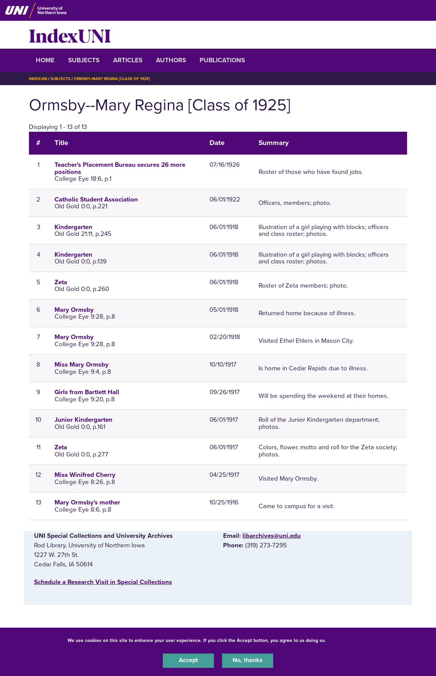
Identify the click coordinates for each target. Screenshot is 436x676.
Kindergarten (73, 227)
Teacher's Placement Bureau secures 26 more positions (119, 168)
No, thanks (247, 660)
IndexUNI (70, 34)
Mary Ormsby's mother (87, 502)
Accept (188, 660)
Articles (127, 60)
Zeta (60, 282)
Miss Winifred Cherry (84, 475)
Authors (171, 60)
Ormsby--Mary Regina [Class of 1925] (115, 78)
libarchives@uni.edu (272, 536)
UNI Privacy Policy (349, 640)
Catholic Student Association (96, 199)
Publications (222, 60)
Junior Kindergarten (83, 419)
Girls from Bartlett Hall (86, 392)
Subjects (83, 60)
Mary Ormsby (74, 309)
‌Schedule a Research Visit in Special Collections (103, 582)
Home (45, 60)
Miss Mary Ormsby (81, 364)
